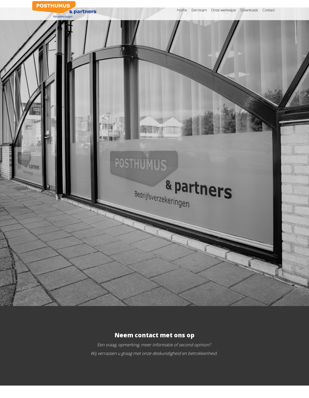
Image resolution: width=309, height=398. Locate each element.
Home (182, 10)
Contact (268, 10)
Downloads (249, 10)
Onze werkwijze (223, 10)
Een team (199, 10)
